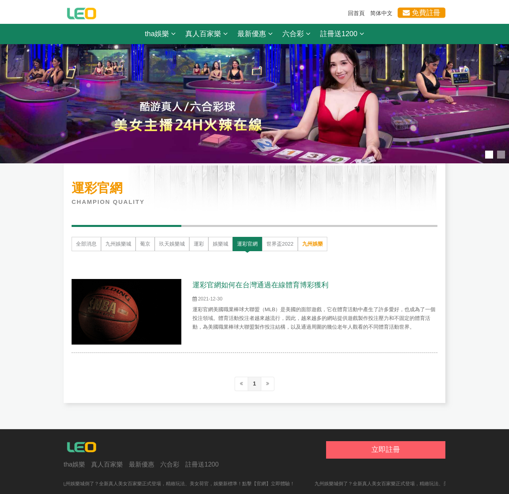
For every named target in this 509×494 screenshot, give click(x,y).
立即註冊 (385, 449)
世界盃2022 (279, 244)
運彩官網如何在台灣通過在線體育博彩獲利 (260, 285)
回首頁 (356, 13)
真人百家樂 (206, 34)
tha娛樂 (160, 34)
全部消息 (86, 244)
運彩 (199, 244)
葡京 (145, 244)
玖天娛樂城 (172, 244)
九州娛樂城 (118, 244)
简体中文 (381, 13)
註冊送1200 (342, 34)
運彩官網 (247, 244)
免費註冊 (421, 13)
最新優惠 (255, 34)
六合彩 (296, 34)
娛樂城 (220, 244)
